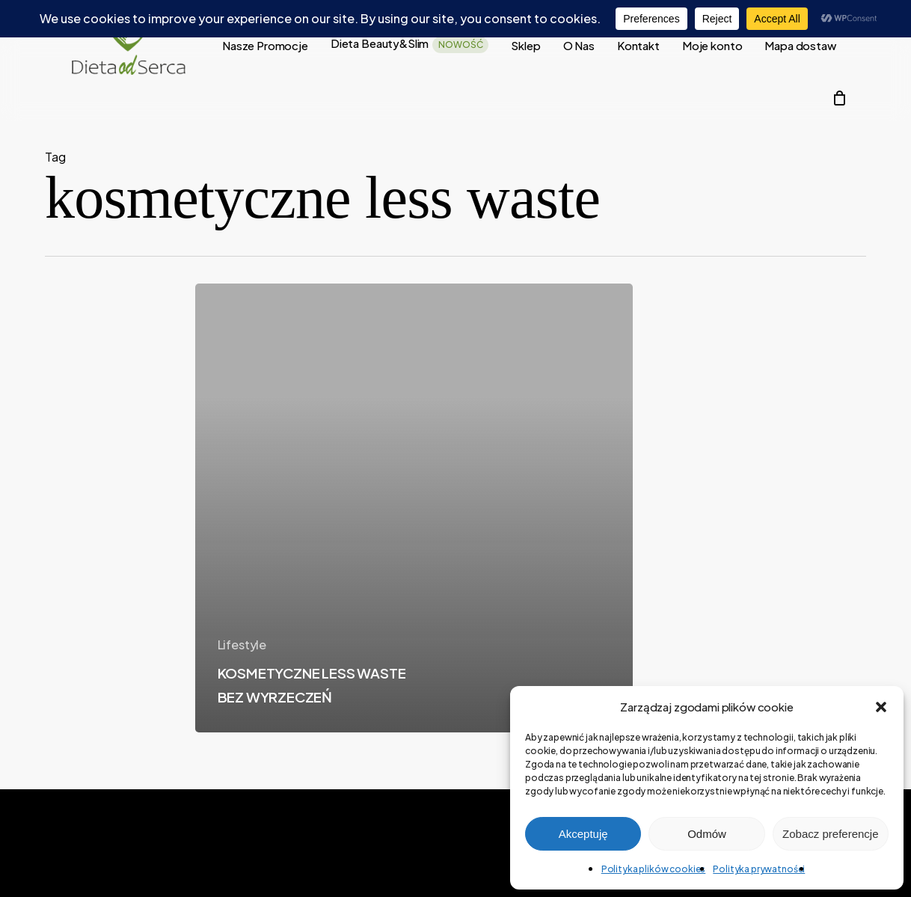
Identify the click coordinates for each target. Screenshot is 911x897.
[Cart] (839, 98)
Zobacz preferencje (830, 833)
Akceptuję (583, 833)
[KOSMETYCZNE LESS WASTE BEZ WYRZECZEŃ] (414, 508)
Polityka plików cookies (653, 869)
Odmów (706, 833)
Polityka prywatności (759, 869)
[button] (881, 706)
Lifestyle (242, 644)
